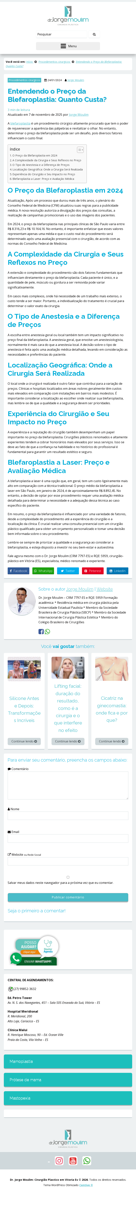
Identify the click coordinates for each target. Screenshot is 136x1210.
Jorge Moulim (75, 80)
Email (13, 832)
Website (105, 589)
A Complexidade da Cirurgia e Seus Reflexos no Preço (46, 160)
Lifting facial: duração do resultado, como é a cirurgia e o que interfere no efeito (68, 708)
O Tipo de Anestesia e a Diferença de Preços (41, 165)
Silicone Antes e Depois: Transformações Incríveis (24, 709)
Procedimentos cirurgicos (24, 80)
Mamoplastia (21, 1061)
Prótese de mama (25, 1079)
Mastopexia (20, 1098)
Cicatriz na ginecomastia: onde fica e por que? (112, 709)
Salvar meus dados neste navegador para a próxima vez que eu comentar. (60, 883)
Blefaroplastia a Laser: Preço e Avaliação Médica (43, 179)
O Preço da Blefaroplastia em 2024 (34, 155)
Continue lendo (24, 741)
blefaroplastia (20, 123)
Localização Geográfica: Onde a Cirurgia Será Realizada (47, 169)
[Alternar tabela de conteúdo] (78, 150)
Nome (13, 809)
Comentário (18, 769)
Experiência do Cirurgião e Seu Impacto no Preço (43, 174)
